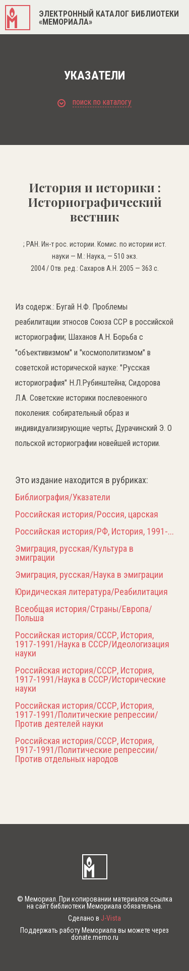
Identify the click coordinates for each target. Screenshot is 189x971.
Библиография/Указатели (62, 497)
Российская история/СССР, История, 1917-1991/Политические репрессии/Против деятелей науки (86, 714)
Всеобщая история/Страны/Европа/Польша (83, 614)
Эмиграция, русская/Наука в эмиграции (89, 574)
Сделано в (94, 918)
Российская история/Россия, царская (86, 514)
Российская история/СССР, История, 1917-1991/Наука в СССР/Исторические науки (90, 679)
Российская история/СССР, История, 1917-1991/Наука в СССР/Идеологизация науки (92, 644)
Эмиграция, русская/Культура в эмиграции (74, 553)
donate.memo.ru (94, 937)
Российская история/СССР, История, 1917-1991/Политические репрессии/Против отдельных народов (86, 750)
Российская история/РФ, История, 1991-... (94, 531)
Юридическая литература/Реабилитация (91, 591)
